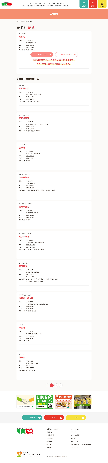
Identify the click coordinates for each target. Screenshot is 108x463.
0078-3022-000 (30, 245)
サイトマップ (74, 447)
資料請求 (73, 438)
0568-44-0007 (30, 306)
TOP (17, 21)
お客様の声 (58, 6)
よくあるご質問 (51, 3)
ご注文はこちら (41, 55)
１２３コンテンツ (32, 3)
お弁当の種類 (50, 435)
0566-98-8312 (30, 156)
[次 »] (61, 385)
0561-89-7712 (30, 365)
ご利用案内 (49, 432)
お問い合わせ (60, 3)
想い (24, 6)
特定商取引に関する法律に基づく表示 (81, 444)
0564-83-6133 (30, 336)
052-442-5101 (30, 274)
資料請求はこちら (66, 55)
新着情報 (48, 444)
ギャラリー (42, 3)
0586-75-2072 (30, 97)
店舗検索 (22, 21)
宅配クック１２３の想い (53, 429)
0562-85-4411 (30, 185)
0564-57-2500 (30, 215)
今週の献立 (50, 6)
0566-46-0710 (30, 126)
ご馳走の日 (66, 6)
